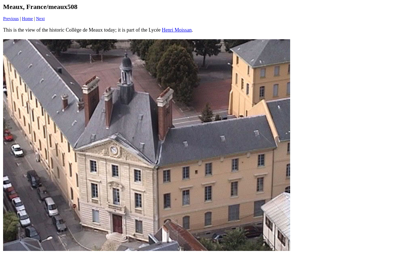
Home (27, 18)
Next (40, 18)
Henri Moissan (177, 30)
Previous (11, 18)
